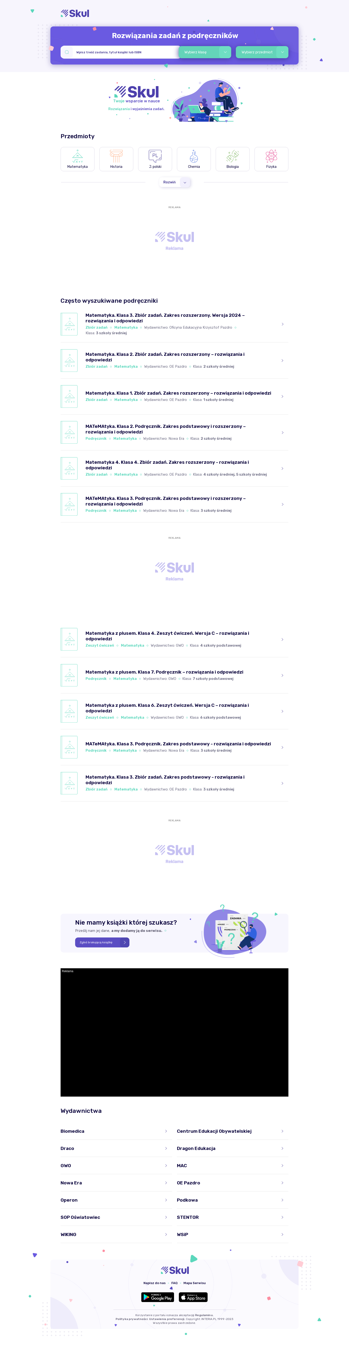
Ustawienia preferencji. (167, 1319)
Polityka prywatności (132, 1319)
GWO (180, 645)
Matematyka (126, 327)
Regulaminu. (204, 1315)
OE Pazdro (178, 366)
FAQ (174, 1283)
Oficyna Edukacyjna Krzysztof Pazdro (200, 327)
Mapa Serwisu (194, 1283)
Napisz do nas (154, 1283)
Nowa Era (176, 438)
